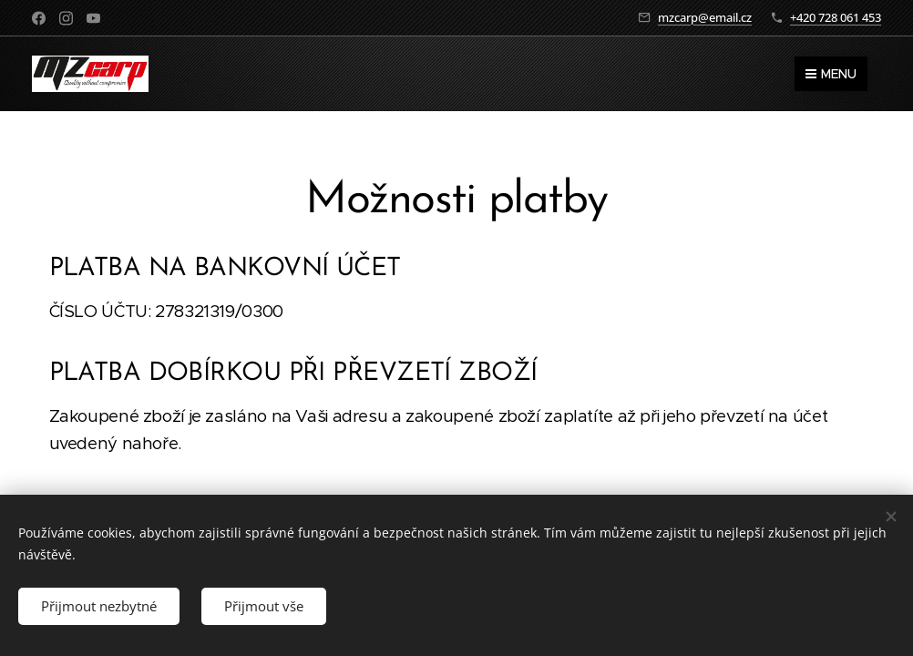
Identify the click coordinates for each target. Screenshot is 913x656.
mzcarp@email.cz (705, 17)
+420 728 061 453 (835, 17)
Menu (831, 74)
